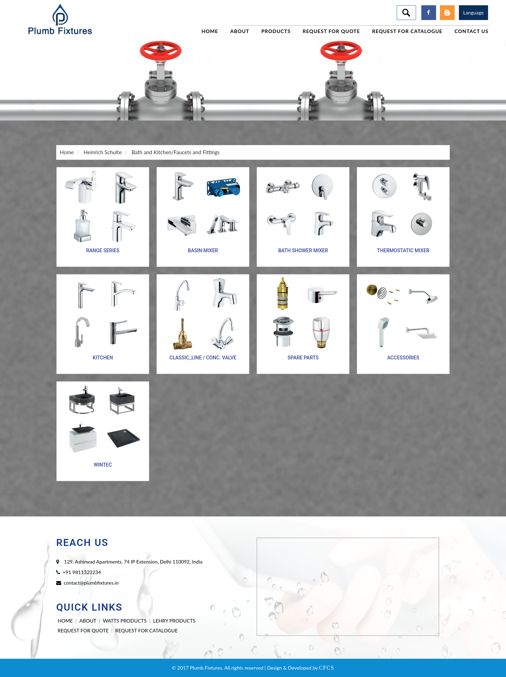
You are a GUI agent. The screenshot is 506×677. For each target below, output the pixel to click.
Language (473, 12)
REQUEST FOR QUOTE (83, 630)
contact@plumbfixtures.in (91, 583)
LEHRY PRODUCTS (174, 621)
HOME (65, 621)
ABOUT (87, 621)
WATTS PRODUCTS (125, 621)
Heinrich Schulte (103, 152)
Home (67, 152)
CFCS (326, 668)
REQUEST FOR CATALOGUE (146, 630)
